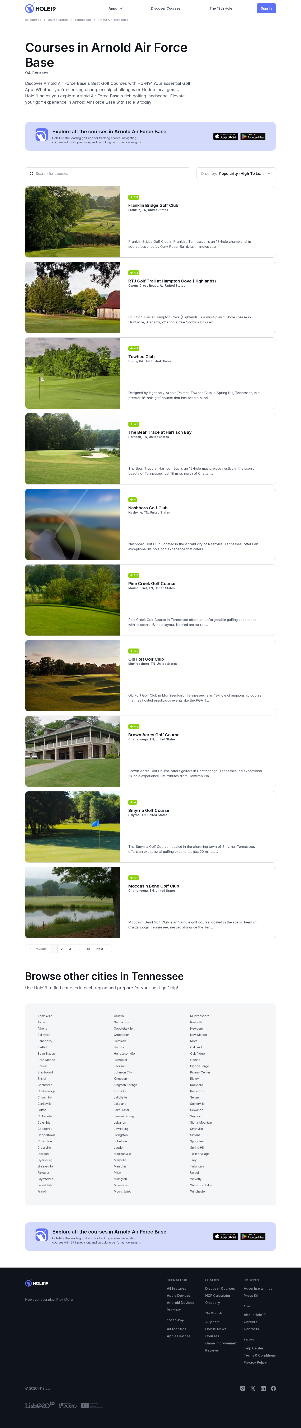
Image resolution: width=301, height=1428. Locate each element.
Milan (117, 1172)
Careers (250, 1322)
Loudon (119, 1147)
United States (58, 20)
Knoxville (120, 1091)
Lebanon (120, 1122)
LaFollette (120, 1097)
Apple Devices (179, 1295)
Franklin (43, 1191)
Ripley (194, 1078)
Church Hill (45, 1097)
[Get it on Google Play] (252, 136)
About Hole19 (255, 1315)
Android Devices (180, 1303)
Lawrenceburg (124, 1116)
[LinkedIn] (263, 1388)
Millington (120, 1179)
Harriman (120, 1041)
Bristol (42, 1078)
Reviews (212, 1350)
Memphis (120, 1166)
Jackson (120, 1066)
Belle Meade (46, 1060)
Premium (174, 1310)
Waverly (196, 1179)
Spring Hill (197, 1147)
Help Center (254, 1348)
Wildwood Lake (201, 1185)
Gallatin (119, 1016)
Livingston (121, 1135)
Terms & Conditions (260, 1355)
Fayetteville (46, 1179)
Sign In (266, 8)
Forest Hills (45, 1185)
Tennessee (82, 20)
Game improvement (221, 1343)
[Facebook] (273, 1388)
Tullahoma (197, 1166)
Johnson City (123, 1072)
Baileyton (44, 1034)
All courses (33, 20)
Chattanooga (46, 1091)
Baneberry (45, 1041)
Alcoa (41, 1022)
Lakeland (120, 1103)
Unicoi (194, 1172)
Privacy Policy (255, 1362)
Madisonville (122, 1154)
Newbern (196, 1028)
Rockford (196, 1085)
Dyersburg (45, 1160)
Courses (212, 1336)
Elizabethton (46, 1166)
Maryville (120, 1160)
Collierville (45, 1116)
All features (176, 1288)
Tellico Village (200, 1154)
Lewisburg (121, 1128)
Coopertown (46, 1135)
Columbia (44, 1122)
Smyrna (195, 1135)
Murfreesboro (199, 1016)
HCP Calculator (218, 1295)
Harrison (119, 1047)
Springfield (197, 1141)
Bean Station (46, 1053)
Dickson (43, 1154)
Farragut (43, 1172)
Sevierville (197, 1103)
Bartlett (42, 1047)
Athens (42, 1028)
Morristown (121, 1185)
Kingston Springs (125, 1085)
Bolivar (42, 1066)
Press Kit (251, 1295)
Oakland (196, 1047)
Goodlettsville (123, 1028)
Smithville (196, 1128)
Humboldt (120, 1060)
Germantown (122, 1022)
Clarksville (45, 1103)
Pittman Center (200, 1072)
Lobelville (120, 1141)
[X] (252, 1388)
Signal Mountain (201, 1122)
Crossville (44, 1147)
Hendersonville (124, 1053)
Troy (193, 1160)
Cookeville (45, 1128)
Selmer (195, 1097)
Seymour (196, 1116)
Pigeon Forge (199, 1066)
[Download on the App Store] (225, 136)
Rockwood (197, 1091)
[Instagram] (242, 1388)
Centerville (45, 1085)
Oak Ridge (197, 1053)
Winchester (198, 1191)
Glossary (212, 1303)
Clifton (42, 1110)
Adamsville (45, 1016)
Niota (193, 1041)
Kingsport (120, 1078)
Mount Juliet (122, 1191)
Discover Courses (220, 1288)
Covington (45, 1141)
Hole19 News (215, 1329)
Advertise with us (258, 1288)
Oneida (195, 1060)
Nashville (196, 1022)
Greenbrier (121, 1034)
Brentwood (45, 1072)
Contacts (251, 1329)
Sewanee (196, 1110)
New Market (198, 1034)
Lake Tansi (121, 1110)
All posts (212, 1322)
